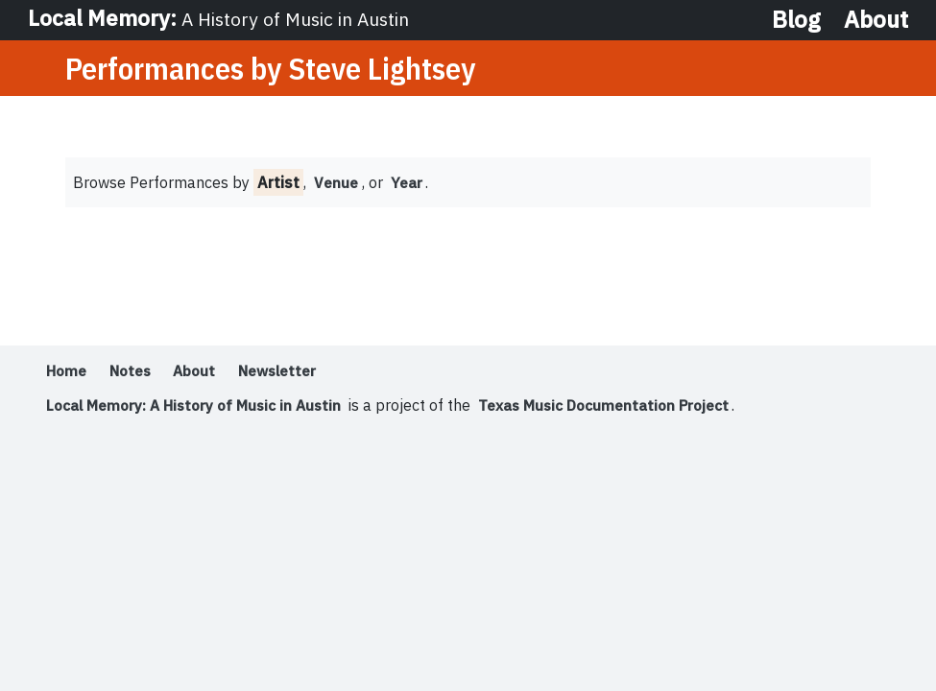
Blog (796, 19)
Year (408, 184)
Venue (336, 184)
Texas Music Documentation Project (620, 407)
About (876, 19)
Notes (134, 372)
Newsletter (291, 372)
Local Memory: (222, 19)
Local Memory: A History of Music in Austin (199, 407)
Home (67, 372)
